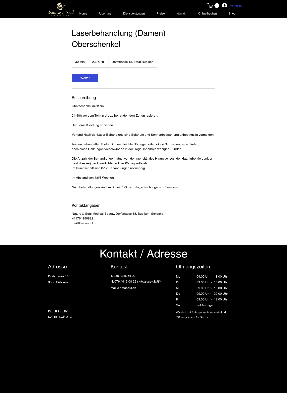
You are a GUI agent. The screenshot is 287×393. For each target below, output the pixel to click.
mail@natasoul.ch (123, 288)
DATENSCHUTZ (60, 317)
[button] (213, 5)
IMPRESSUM (58, 311)
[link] (85, 78)
